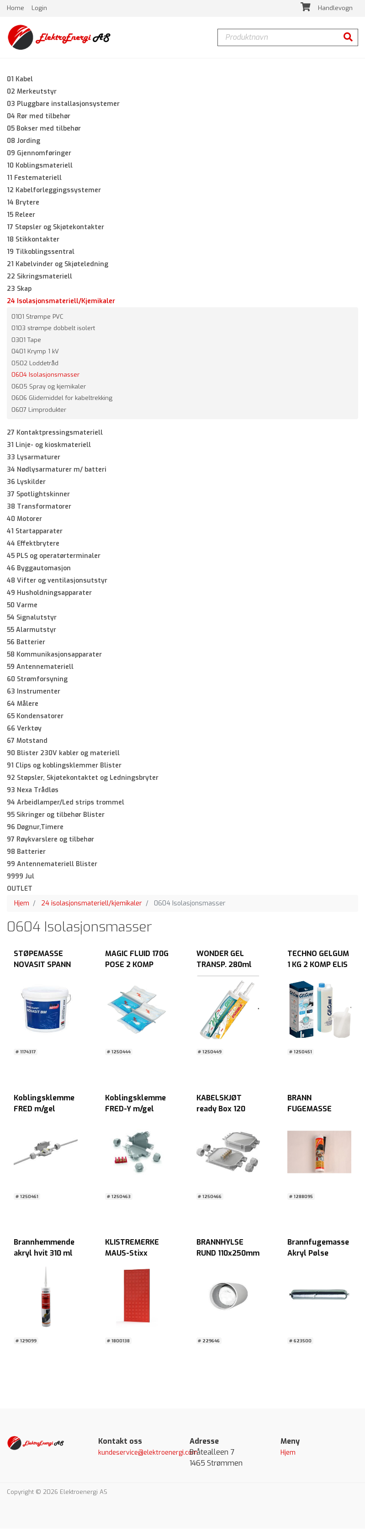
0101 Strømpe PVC (37, 318)
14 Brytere (23, 204)
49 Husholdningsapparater (49, 594)
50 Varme (22, 607)
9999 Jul (20, 878)
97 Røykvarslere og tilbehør (50, 841)
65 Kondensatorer (35, 718)
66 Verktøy (24, 730)
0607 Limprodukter (38, 411)
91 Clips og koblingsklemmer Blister (64, 767)
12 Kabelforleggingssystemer (54, 191)
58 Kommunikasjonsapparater (54, 656)
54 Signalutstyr (32, 619)
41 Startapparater (35, 533)
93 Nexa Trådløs (32, 792)
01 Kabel (20, 80)
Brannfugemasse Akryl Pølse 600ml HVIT (318, 1255)
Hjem (21, 905)
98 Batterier (26, 853)
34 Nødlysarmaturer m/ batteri (56, 471)
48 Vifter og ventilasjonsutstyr (57, 582)
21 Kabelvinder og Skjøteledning (57, 265)
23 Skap (19, 290)
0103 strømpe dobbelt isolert (53, 330)
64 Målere (22, 705)
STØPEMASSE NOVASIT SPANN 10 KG (42, 966)
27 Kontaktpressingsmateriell (55, 434)
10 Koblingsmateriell (40, 167)
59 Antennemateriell (40, 668)
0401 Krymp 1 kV (35, 353)
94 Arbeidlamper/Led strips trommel (65, 804)
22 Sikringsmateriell (39, 277)
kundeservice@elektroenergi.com (148, 1454)
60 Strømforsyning (37, 681)
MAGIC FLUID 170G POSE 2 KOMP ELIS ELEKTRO (137, 966)
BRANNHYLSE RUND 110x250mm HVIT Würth (227, 1255)
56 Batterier (26, 644)
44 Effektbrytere (33, 545)
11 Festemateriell (34, 179)
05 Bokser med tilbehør (44, 130)
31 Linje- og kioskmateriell (49, 446)
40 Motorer (24, 520)
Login (39, 9)
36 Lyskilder (26, 483)
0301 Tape (26, 341)
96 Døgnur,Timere (35, 829)
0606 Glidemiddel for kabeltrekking (61, 400)
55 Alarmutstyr (31, 631)
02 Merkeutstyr (32, 93)
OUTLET (19, 890)
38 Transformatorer (39, 508)
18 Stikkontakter (33, 241)
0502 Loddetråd (34, 364)
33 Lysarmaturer (33, 459)
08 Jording (23, 142)
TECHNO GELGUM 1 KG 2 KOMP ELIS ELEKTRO (318, 966)
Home (16, 9)
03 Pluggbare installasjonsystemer (63, 105)
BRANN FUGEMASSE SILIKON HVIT (310, 1110)
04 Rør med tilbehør (38, 117)
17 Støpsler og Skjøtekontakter (55, 228)
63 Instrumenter (33, 693)
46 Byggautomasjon (39, 570)
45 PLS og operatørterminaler (54, 557)
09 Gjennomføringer (39, 154)
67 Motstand (27, 742)
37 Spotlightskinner (38, 496)
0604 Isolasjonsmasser (45, 376)
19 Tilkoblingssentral (40, 253)
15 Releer (21, 216)
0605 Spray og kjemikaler (48, 388)
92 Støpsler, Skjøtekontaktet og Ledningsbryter (83, 779)
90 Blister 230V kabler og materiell (63, 755)
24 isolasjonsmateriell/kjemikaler (91, 905)
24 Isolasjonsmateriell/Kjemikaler (61, 302)
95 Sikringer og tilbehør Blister (56, 816)
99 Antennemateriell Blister (52, 866)
